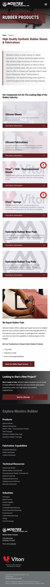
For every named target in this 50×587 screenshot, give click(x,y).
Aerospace (6, 497)
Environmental (7, 513)
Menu (45, 4)
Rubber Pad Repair (9, 452)
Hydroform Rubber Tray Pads (12, 437)
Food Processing (8, 521)
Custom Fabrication (9, 455)
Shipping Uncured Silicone (11, 481)
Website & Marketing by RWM (13, 578)
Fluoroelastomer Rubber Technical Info (15, 473)
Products (7, 419)
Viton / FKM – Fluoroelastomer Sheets (16, 429)
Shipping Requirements (10, 479)
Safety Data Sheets (9, 468)
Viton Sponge (7, 431)
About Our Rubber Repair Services (18, 364)
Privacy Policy (9, 576)
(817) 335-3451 (11, 544)
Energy (5, 518)
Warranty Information (10, 484)
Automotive (6, 505)
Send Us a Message (25, 397)
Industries (8, 492)
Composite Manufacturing (11, 508)
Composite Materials (9, 450)
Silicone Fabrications (9, 426)
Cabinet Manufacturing (10, 516)
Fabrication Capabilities (15, 445)
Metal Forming (7, 499)
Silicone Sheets (8, 423)
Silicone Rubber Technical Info (12, 470)
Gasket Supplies (8, 502)
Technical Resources (13, 464)
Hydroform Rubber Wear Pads (12, 434)
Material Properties (9, 476)
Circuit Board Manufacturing (12, 510)
